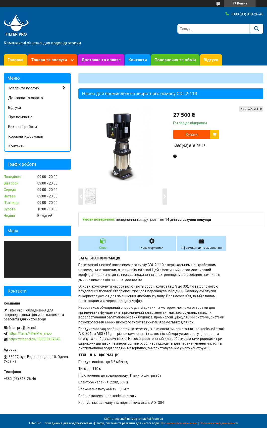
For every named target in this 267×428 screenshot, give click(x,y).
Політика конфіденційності (219, 423)
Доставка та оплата (101, 60)
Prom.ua (157, 419)
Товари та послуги (49, 60)
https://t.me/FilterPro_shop (30, 333)
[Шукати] (256, 29)
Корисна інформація (25, 136)
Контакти (137, 60)
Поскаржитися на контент (179, 423)
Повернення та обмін (175, 60)
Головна (15, 60)
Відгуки (211, 60)
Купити (192, 134)
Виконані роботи (22, 126)
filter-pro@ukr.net (22, 328)
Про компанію (20, 117)
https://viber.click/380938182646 (34, 339)
